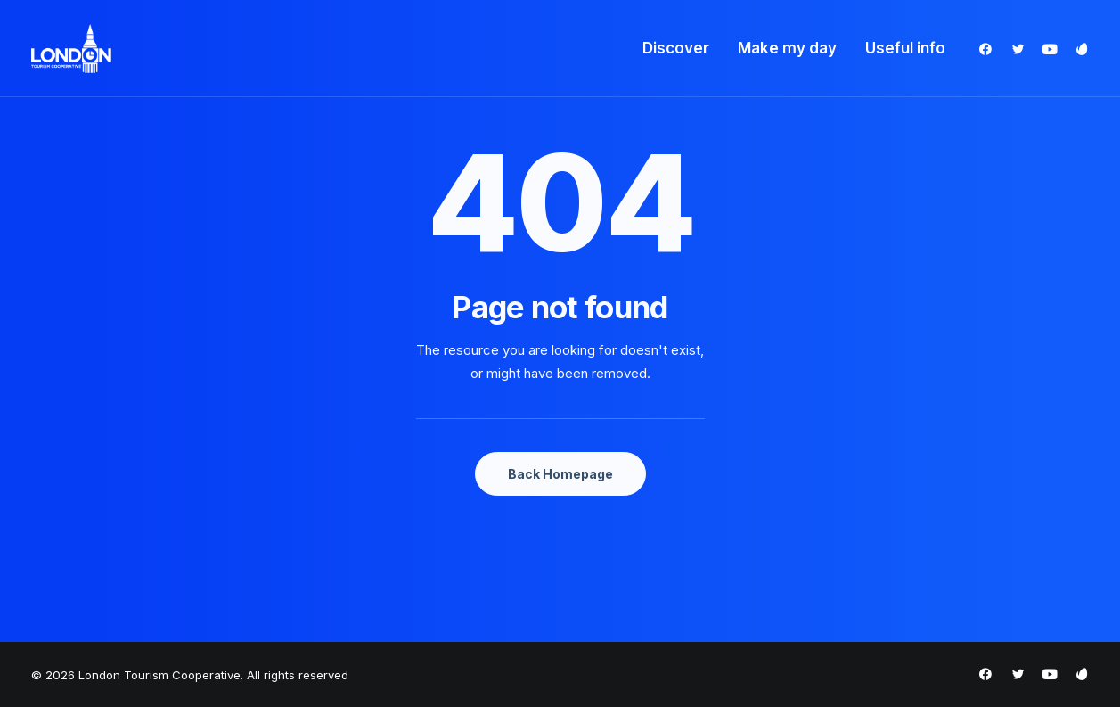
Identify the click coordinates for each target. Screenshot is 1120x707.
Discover (675, 48)
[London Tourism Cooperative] (71, 48)
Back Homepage (560, 473)
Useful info (905, 48)
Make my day (787, 48)
